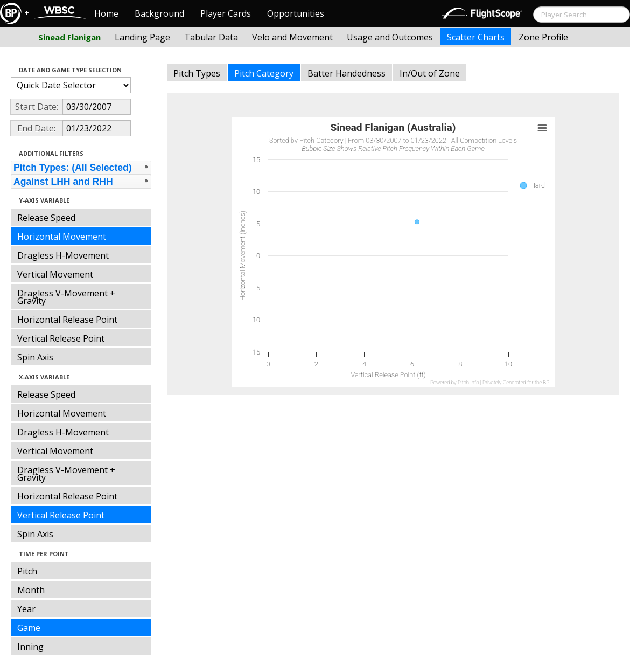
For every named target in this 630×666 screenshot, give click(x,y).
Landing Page (142, 37)
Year (26, 609)
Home (106, 13)
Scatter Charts (476, 37)
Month (31, 590)
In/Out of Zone (430, 73)
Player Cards (225, 13)
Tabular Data (211, 37)
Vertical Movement (55, 274)
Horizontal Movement (61, 236)
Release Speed (46, 218)
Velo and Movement (292, 37)
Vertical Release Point (60, 338)
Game (28, 628)
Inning (30, 647)
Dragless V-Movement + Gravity (66, 297)
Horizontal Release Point (67, 319)
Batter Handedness (346, 73)
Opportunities (295, 13)
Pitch (27, 571)
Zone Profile (543, 37)
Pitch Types (196, 73)
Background (159, 13)
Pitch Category (263, 73)
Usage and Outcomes (390, 37)
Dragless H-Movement (63, 255)
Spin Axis (35, 357)
